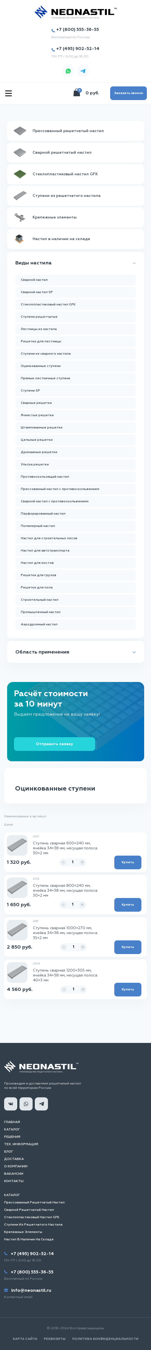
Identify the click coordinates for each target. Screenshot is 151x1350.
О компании (15, 1166)
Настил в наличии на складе (29, 1239)
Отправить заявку (54, 744)
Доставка (14, 1159)
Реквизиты (54, 1339)
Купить (128, 862)
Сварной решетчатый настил (29, 1210)
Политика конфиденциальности (105, 1339)
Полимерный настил (38, 526)
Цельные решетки (37, 440)
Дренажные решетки (39, 452)
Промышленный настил (41, 612)
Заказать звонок (128, 93)
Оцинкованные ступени (41, 366)
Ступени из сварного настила (46, 353)
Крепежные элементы (23, 1232)
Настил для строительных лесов (49, 538)
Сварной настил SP (37, 292)
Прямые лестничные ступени (45, 378)
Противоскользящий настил (45, 477)
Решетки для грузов (38, 575)
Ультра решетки (35, 464)
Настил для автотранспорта (45, 550)
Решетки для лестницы (41, 341)
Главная (12, 1122)
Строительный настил (39, 600)
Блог (8, 1151)
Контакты (14, 1181)
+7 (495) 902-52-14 (75, 49)
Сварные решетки (36, 403)
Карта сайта (25, 1339)
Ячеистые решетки (37, 415)
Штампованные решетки (41, 427)
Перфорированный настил (43, 513)
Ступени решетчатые (39, 317)
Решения (12, 1137)
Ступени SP (30, 390)
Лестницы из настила (39, 329)
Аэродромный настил (39, 624)
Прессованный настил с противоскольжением (60, 489)
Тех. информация (21, 1144)
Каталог (12, 1129)
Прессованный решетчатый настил (34, 1202)
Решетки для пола (37, 587)
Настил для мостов (37, 563)
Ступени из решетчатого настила (33, 1224)
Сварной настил (34, 280)
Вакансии (13, 1174)
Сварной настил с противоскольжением (55, 501)
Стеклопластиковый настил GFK (48, 304)
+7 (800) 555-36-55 (75, 30)
